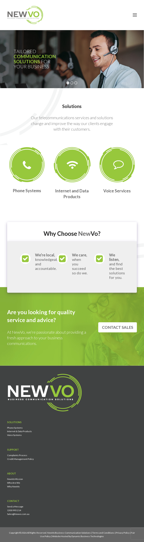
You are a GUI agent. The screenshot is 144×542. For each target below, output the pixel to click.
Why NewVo (13, 486)
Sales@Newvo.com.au (18, 514)
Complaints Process (17, 455)
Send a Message (15, 506)
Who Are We (13, 482)
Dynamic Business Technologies (87, 536)
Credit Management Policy (20, 459)
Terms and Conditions (103, 532)
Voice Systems (14, 435)
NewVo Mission (15, 479)
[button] (135, 14)
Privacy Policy (123, 532)
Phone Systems (15, 427)
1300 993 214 (14, 510)
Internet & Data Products (19, 431)
